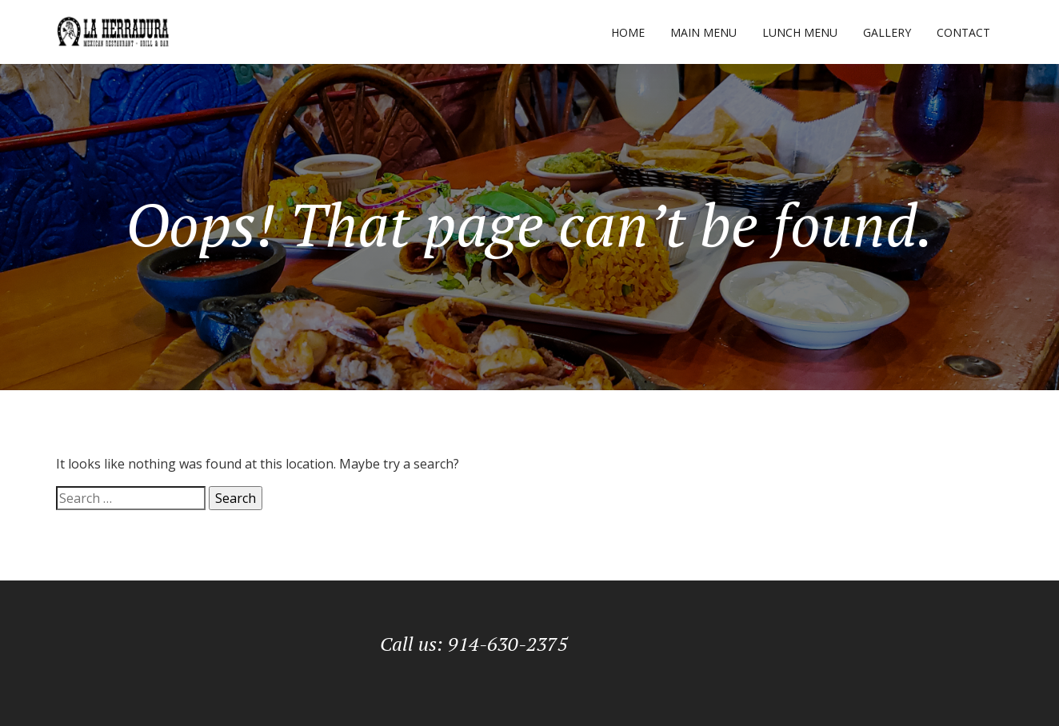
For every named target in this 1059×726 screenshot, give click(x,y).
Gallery (887, 32)
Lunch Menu (799, 32)
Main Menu (703, 32)
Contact (963, 32)
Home (628, 32)
